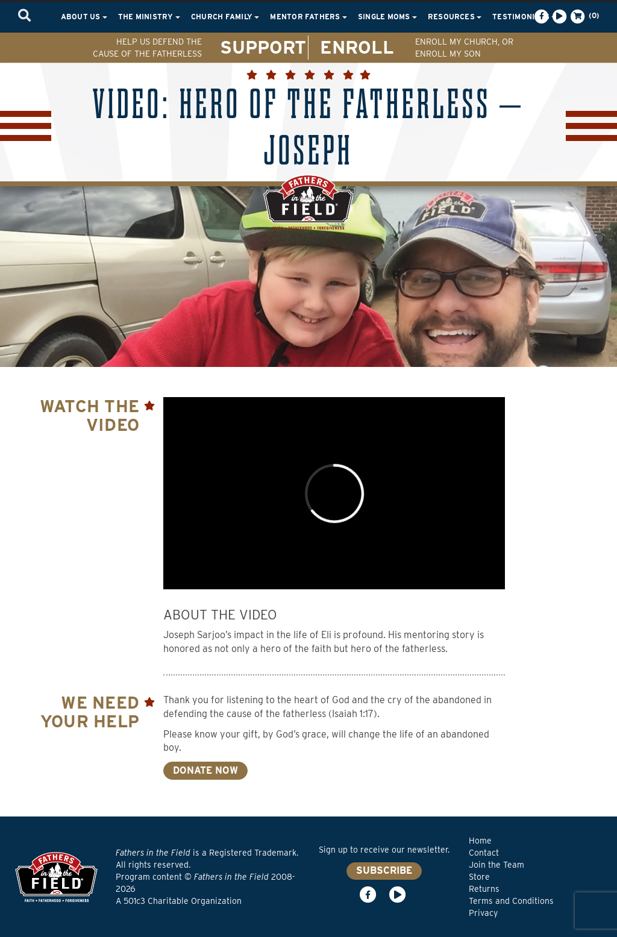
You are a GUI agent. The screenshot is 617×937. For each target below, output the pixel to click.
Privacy (483, 913)
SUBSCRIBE (384, 870)
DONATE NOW (205, 770)
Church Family (225, 16)
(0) (584, 16)
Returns (484, 889)
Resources (454, 16)
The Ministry (149, 16)
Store (479, 877)
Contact (484, 852)
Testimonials (524, 16)
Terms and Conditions (511, 901)
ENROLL (357, 47)
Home (480, 840)
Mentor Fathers (308, 16)
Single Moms (387, 16)
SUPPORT (263, 47)
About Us (84, 16)
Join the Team (496, 865)
